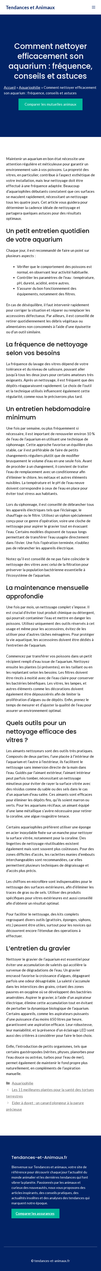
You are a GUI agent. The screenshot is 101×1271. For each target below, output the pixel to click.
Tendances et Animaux (30, 7)
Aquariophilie (29, 87)
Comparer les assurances (35, 1213)
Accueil (10, 87)
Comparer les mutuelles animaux (50, 104)
